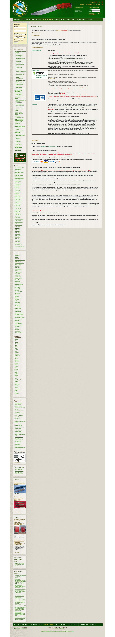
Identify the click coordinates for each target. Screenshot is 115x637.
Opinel (16, 376)
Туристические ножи (20, 130)
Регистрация (91, 13)
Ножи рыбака (17, 416)
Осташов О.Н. (18, 305)
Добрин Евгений (18, 272)
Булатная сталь (18, 169)
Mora (16, 367)
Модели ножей (81, 19)
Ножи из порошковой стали (20, 413)
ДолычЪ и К (17, 273)
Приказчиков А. (18, 311)
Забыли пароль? (92, 14)
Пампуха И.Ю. (18, 306)
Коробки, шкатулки (18, 406)
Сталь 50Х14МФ (18, 191)
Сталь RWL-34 (18, 214)
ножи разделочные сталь (21, 71)
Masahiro (16, 363)
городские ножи (19, 87)
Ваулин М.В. (17, 267)
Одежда (17, 139)
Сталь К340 (17, 228)
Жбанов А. (17, 279)
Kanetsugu (17, 354)
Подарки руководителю (20, 58)
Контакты (89, 19)
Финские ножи (18, 442)
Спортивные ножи (19, 84)
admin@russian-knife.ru (59, 628)
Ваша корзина (79, 7)
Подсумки (18, 136)
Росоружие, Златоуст (19, 314)
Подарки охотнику (19, 55)
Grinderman (17, 255)
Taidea (16, 390)
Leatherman (17, 360)
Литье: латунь (19, 102)
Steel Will (16, 385)
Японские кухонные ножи (20, 447)
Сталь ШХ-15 (17, 241)
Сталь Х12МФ (17, 240)
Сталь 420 (17, 187)
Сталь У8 (17, 238)
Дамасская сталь (18, 170)
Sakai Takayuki (18, 379)
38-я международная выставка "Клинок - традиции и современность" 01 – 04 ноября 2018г (19, 522)
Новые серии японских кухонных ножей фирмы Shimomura (19, 498)
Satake (16, 382)
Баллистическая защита (20, 133)
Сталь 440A (17, 188)
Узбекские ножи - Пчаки (20, 82)
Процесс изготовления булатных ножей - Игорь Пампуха (20, 564)
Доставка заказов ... (37, 32)
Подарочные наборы (20, 64)
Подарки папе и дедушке (21, 62)
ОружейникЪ (17, 303)
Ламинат (16, 173)
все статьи (17, 552)
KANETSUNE (17, 355)
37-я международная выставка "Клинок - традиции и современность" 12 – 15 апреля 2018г (19, 542)
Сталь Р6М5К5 (18, 235)
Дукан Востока (18, 276)
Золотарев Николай (19, 284)
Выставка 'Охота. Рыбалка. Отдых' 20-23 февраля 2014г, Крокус (20, 576)
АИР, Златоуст (18, 261)
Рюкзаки (17, 145)
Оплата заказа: (35, 140)
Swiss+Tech (17, 388)
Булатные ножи (19, 67)
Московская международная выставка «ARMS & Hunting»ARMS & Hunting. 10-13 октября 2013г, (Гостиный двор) (20, 581)
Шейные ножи (17, 444)
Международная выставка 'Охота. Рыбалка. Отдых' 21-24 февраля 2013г (20, 618)
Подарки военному (19, 53)
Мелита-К (17, 299)
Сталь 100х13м (18, 179)
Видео (73, 19)
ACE (16, 340)
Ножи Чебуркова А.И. (19, 471)
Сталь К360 (17, 229)
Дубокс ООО (17, 275)
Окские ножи (17, 302)
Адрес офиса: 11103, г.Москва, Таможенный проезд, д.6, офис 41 (56, 631)
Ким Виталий (17, 287)
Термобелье (18, 141)
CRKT (16, 345)
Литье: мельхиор (19, 104)
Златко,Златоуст (18, 282)
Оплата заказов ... (36, 35)
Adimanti (16, 342)
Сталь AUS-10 (18, 203)
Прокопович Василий (19, 312)
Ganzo (16, 351)
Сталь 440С (17, 190)
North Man (17, 373)
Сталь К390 (17, 231)
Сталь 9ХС (17, 202)
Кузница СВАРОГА (18, 291)
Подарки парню (19, 59)
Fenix (16, 348)
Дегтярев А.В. (17, 270)
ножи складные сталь (20, 74)
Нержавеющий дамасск (19, 178)
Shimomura (17, 384)
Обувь (17, 142)
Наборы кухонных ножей (20, 407)
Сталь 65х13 (17, 194)
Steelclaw (17, 258)
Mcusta (16, 364)
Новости (62, 19)
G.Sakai (16, 349)
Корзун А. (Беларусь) (19, 288)
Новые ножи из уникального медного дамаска (19, 483)
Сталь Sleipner (18, 220)
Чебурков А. (17, 329)
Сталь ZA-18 (17, 226)
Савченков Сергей (18, 318)
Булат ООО (17, 266)
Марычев (17, 296)
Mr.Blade (16, 369)
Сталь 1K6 (17, 182)
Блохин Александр (18, 264)
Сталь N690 (17, 212)
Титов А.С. (17, 321)
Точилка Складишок (19, 324)
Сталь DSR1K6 (18, 208)
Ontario (16, 375)
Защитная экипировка (20, 135)
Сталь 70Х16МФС (18, 197)
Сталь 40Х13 (17, 185)
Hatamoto (17, 352)
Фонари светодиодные (20, 127)
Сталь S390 (17, 217)
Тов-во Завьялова (18, 323)
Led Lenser (17, 361)
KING (16, 357)
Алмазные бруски (19, 92)
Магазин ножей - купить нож (20, 628)
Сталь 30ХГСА (18, 184)
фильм (62, 30)
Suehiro (16, 387)
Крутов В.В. (17, 290)
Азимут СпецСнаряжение (20, 260)
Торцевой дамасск (18, 244)
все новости (17, 511)
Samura (16, 381)
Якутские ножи (18, 445)
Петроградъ (17, 309)
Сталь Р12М (17, 234)
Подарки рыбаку (19, 56)
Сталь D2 (17, 206)
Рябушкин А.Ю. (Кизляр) (20, 317)
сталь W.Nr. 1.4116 (18, 225)
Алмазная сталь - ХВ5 (19, 167)
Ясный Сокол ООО (19, 332)
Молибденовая (18, 176)
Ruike (16, 378)
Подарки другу (18, 61)
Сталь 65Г (17, 193)
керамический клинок (19, 172)
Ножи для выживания (19, 410)
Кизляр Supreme (18, 285)
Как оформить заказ (35, 19)
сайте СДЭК (52, 78)
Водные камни (18, 94)
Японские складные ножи (21, 88)
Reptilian (16, 257)
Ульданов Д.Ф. (18, 326)
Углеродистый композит (20, 246)
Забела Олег (17, 281)
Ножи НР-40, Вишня (19, 415)
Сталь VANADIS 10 (19, 222)
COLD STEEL (17, 343)
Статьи (57, 19)
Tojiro (16, 391)
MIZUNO (16, 366)
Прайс (68, 19)
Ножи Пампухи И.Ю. (19, 469)
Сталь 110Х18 (18, 181)
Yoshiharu (17, 393)
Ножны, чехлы (18, 144)
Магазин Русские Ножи (21, 19)
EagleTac (16, 346)
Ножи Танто (17, 418)
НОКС (16, 300)
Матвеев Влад (18, 297)
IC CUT (16, 339)
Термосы (17, 129)
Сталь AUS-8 (17, 205)
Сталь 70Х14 (17, 196)
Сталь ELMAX (17, 209)
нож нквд (16, 409)
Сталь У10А (17, 237)
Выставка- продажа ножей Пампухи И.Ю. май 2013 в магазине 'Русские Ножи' (20, 599)
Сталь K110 (17, 211)
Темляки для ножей (20, 117)
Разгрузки (18, 138)
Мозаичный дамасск (19, 175)
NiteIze (16, 372)
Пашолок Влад (18, 308)
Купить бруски (17, 462)
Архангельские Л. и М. (19, 263)
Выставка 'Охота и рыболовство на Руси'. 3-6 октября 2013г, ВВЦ (20, 586)
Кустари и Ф (17, 293)
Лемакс (16, 294)
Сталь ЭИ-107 (18, 243)
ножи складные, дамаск (20, 72)
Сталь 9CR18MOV (18, 200)
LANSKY (16, 358)
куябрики (17, 85)
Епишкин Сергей (18, 278)
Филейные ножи (18, 441)
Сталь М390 (17, 232)
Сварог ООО (17, 320)
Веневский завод (18, 269)
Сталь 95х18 (17, 199)
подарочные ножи (19, 78)
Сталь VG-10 (17, 223)
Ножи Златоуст (18, 412)
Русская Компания (18, 315)
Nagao (16, 370)
